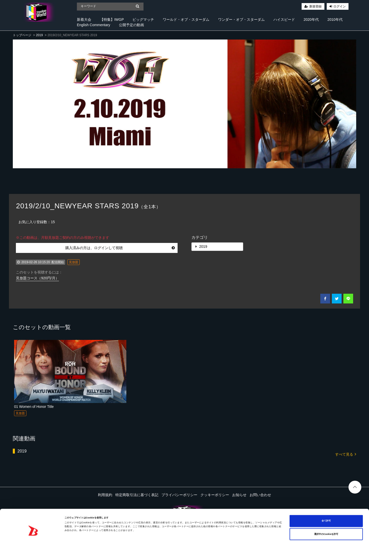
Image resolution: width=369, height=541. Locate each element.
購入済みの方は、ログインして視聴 (120, 248)
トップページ (22, 35)
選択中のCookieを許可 (326, 513)
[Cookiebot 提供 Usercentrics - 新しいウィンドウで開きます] (33, 532)
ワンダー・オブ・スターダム (241, 19)
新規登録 (315, 6)
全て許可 (326, 500)
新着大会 (84, 19)
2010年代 (335, 19)
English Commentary (93, 25)
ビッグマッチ (143, 19)
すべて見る (345, 454)
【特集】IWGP (112, 19)
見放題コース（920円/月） (37, 278)
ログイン (339, 6)
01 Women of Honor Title (34, 407)
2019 (39, 35)
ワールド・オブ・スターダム (186, 19)
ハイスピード (284, 19)
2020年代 (311, 19)
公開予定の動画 (131, 25)
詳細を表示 (197, 532)
